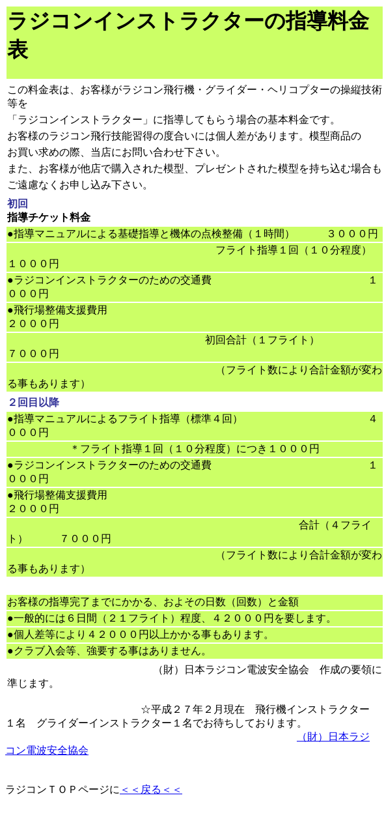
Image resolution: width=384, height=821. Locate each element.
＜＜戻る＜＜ (151, 789)
